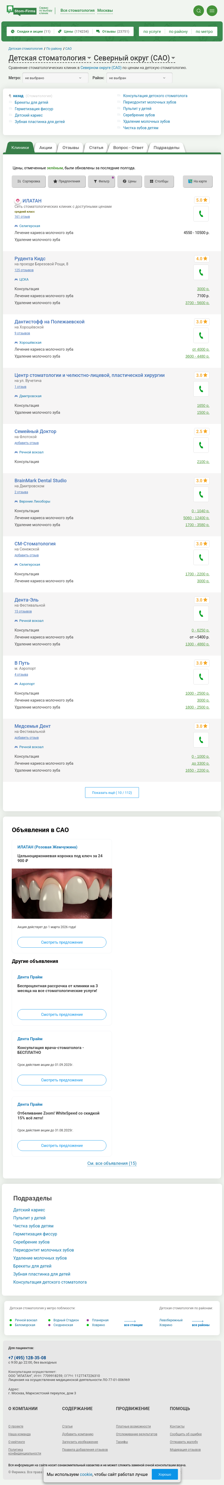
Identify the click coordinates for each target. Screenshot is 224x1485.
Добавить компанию (77, 1434)
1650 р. (203, 405)
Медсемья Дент (32, 726)
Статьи (67, 1426)
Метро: (15, 78)
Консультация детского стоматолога (155, 96)
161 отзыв (22, 217)
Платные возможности (133, 1426)
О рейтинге (16, 1442)
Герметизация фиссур (34, 109)
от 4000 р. (201, 349)
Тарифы (122, 1442)
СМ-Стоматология (34, 543)
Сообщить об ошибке (186, 1434)
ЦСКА (24, 279)
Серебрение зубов (139, 115)
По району (54, 49)
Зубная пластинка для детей (40, 122)
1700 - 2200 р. (197, 574)
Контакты (177, 1426)
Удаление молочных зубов (146, 121)
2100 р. (203, 462)
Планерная (98, 1320)
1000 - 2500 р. (197, 693)
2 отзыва (21, 492)
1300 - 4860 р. (197, 644)
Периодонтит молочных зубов (149, 102)
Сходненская (60, 1325)
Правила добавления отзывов (85, 1450)
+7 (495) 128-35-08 (27, 1357)
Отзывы (112, 31)
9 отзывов (22, 333)
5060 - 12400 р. (196, 518)
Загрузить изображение (80, 1442)
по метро (204, 31)
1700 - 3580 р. (197, 525)
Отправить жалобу (184, 1442)
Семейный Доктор (35, 431)
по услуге (152, 31)
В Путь (21, 663)
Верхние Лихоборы (34, 501)
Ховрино (96, 1325)
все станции (133, 1323)
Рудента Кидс (29, 258)
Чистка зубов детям (140, 128)
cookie (86, 1474)
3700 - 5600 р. (197, 303)
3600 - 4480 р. (197, 356)
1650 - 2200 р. (197, 770)
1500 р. (203, 412)
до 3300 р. (201, 763)
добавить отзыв (26, 443)
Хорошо (164, 1474)
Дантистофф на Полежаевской (49, 321)
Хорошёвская (30, 342)
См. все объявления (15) (112, 1163)
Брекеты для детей (31, 102)
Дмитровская (30, 396)
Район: (98, 78)
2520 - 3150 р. (197, 240)
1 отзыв (20, 387)
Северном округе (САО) (101, 68)
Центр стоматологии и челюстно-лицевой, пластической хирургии (89, 375)
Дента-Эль (26, 600)
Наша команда (19, 1434)
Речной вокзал (31, 452)
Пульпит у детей (137, 108)
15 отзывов (23, 611)
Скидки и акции (30, 31)
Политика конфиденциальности (24, 1451)
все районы (201, 1323)
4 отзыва (21, 674)
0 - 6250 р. (201, 630)
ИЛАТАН (31, 201)
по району (178, 31)
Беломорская (22, 1325)
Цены (73, 31)
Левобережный (171, 1320)
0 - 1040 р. (201, 511)
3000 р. (203, 289)
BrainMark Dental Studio (40, 480)
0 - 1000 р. (201, 756)
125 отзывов (24, 270)
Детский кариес (29, 115)
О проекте (15, 1426)
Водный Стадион (63, 1320)
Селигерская (29, 226)
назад (32, 96)
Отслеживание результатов (136, 1434)
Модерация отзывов (185, 1450)
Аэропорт (27, 684)
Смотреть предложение (62, 942)
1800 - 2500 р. (197, 707)
